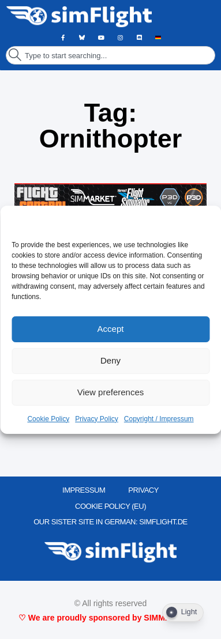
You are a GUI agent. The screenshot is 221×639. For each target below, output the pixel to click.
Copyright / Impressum (159, 419)
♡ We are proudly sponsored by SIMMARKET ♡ (110, 617)
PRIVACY (143, 490)
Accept (111, 329)
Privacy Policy (96, 419)
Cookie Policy (48, 419)
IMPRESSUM (83, 490)
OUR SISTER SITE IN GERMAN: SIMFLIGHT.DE (110, 521)
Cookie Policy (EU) (110, 506)
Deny (110, 360)
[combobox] (110, 55)
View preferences (110, 392)
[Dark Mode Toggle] (183, 612)
